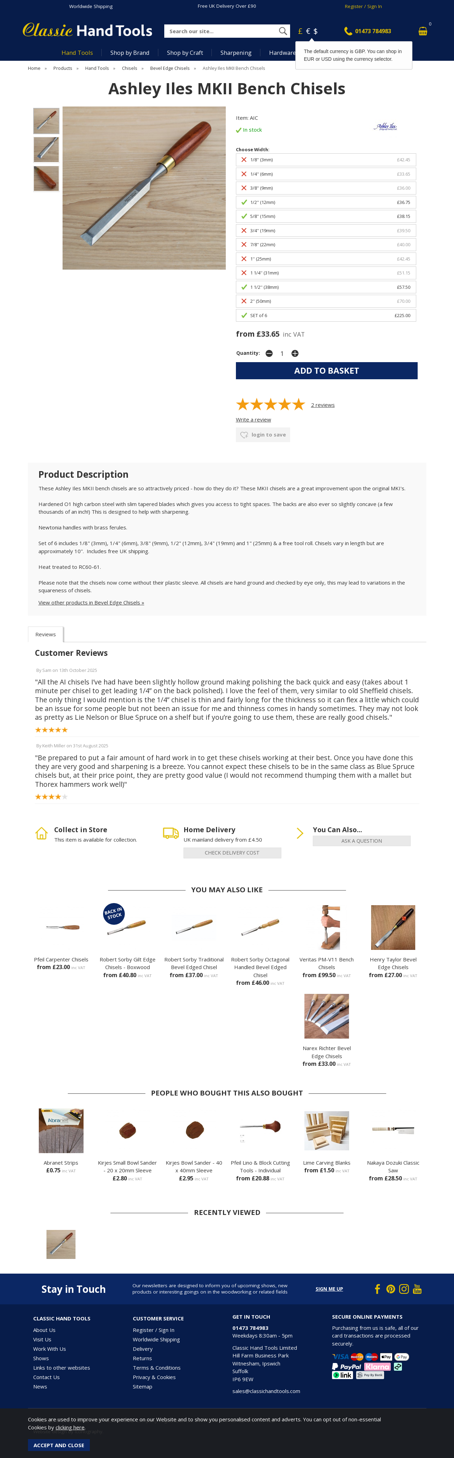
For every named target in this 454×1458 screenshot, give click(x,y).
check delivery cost (232, 852)
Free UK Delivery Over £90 (227, 6)
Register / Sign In (363, 6)
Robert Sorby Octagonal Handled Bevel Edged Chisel (260, 967)
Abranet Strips (61, 1162)
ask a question (361, 840)
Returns (142, 1358)
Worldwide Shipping (91, 6)
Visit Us (42, 1339)
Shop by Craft (185, 53)
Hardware (282, 53)
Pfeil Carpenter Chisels (61, 959)
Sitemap (142, 1386)
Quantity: (248, 353)
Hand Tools (77, 53)
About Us (44, 1329)
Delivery (143, 1348)
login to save (263, 435)
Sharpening (236, 53)
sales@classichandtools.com (266, 1390)
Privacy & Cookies (154, 1376)
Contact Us (46, 1376)
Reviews (45, 634)
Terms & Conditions (157, 1367)
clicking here (70, 1427)
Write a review (253, 419)
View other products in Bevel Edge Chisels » (91, 602)
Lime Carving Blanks (327, 1162)
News (40, 1386)
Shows (41, 1358)
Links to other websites (61, 1367)
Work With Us (49, 1348)
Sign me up (329, 1289)
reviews (323, 404)
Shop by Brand (130, 53)
